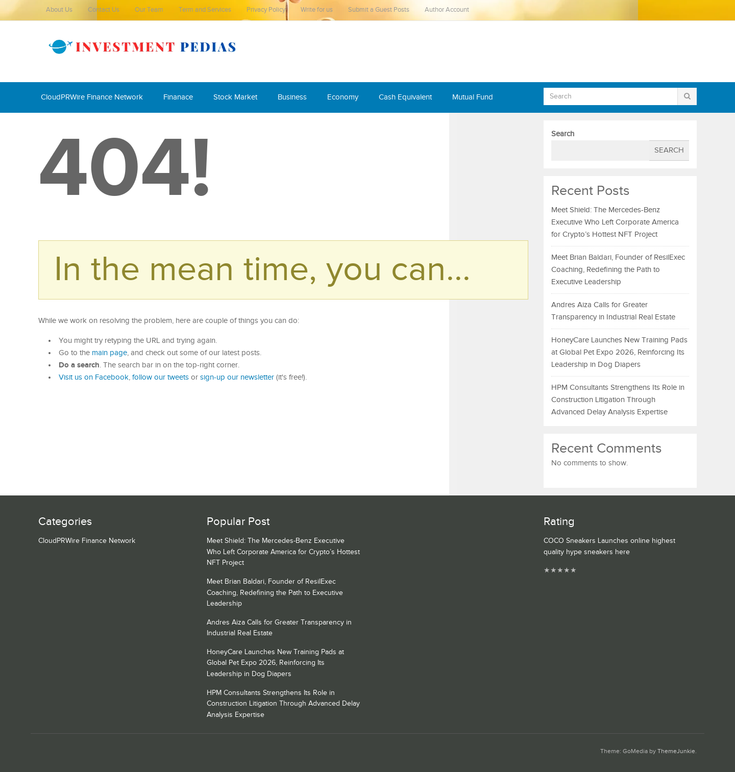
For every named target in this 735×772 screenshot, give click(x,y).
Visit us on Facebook (94, 377)
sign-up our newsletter (237, 377)
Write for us (317, 10)
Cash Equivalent (405, 97)
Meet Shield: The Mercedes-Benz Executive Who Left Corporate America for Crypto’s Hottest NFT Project (615, 222)
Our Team (149, 10)
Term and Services (205, 10)
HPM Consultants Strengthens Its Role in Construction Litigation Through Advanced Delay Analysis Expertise (617, 399)
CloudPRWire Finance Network (92, 97)
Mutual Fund (472, 97)
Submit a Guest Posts (378, 10)
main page (109, 352)
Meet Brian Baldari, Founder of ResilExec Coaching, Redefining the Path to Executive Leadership (618, 269)
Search (562, 134)
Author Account (447, 10)
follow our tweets (160, 377)
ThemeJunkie (676, 751)
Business (292, 97)
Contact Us (103, 10)
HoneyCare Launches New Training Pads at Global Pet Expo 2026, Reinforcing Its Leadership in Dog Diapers (619, 352)
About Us (59, 10)
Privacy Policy (266, 10)
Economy (342, 97)
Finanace (178, 97)
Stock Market (235, 97)
